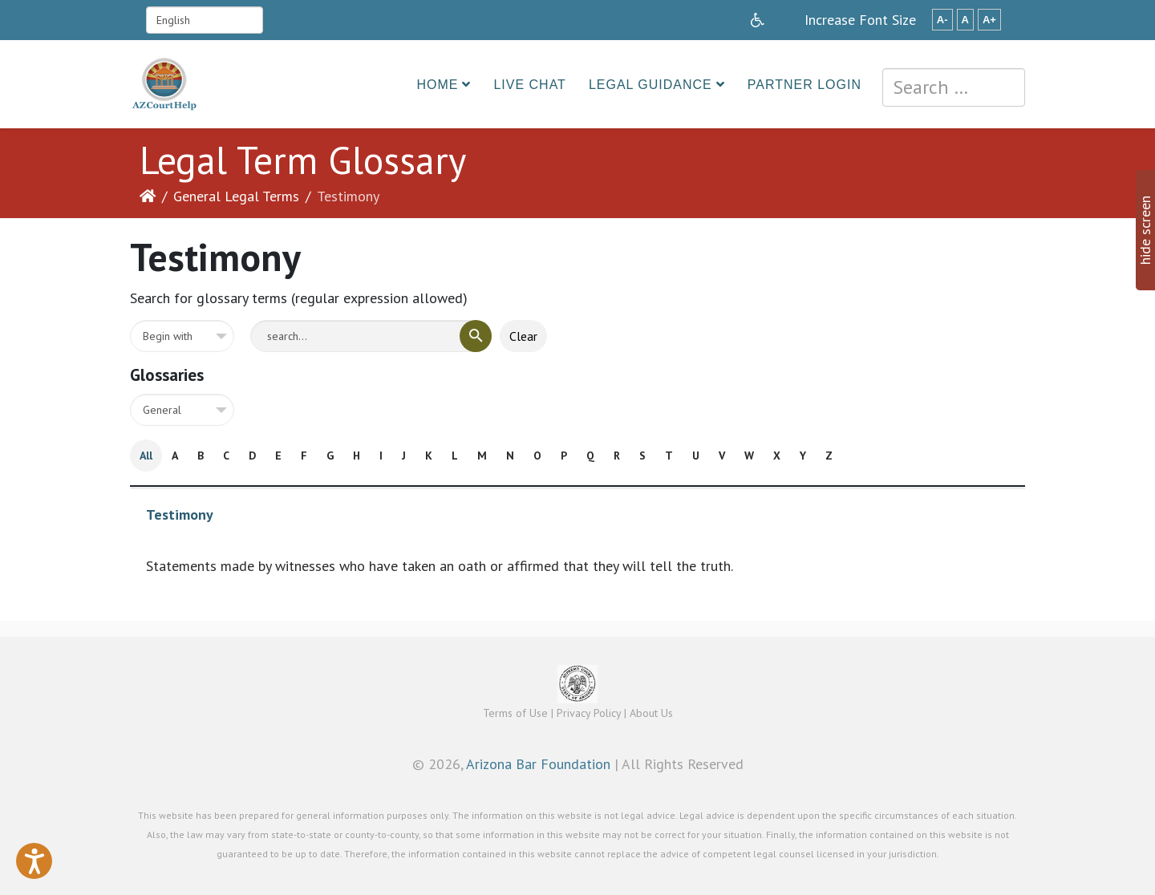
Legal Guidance (650, 84)
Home (437, 84)
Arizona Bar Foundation (538, 764)
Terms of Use (515, 713)
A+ (989, 20)
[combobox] (953, 87)
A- (942, 20)
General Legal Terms (236, 196)
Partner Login (804, 84)
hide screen (1145, 230)
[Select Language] (204, 20)
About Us (651, 713)
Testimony (179, 514)
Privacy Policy (589, 713)
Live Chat (529, 84)
